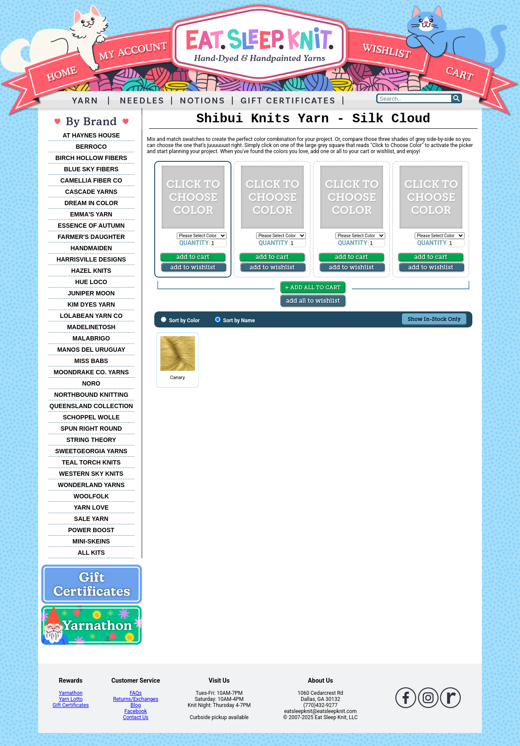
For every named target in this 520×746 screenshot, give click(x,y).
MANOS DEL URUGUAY (91, 349)
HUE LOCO (91, 281)
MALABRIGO (91, 338)
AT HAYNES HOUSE (91, 135)
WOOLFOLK (91, 496)
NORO (91, 383)
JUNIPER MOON (91, 293)
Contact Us (136, 717)
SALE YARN (91, 518)
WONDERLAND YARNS (91, 484)
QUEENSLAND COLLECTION (91, 405)
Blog (135, 705)
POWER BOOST (91, 530)
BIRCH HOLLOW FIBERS (91, 157)
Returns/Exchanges (135, 699)
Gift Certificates (70, 705)
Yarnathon (71, 693)
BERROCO (91, 146)
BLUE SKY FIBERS (91, 169)
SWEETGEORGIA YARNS (91, 451)
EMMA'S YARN (91, 214)
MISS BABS (91, 360)
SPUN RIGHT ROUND (91, 428)
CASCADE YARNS (91, 191)
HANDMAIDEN (91, 248)
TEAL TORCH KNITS (91, 462)
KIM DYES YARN (91, 304)
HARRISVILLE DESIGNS (91, 259)
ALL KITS (91, 552)
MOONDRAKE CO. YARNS (91, 372)
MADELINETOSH (91, 327)
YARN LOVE (91, 507)
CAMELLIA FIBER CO (91, 180)
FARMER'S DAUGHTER (91, 236)
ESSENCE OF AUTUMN (91, 225)
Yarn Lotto (71, 699)
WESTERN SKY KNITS (91, 473)
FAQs (136, 693)
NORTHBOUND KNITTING (91, 394)
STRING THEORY (91, 439)
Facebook (135, 711)
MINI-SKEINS (91, 541)
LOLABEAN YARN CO (91, 315)
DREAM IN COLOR (91, 203)
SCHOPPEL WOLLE (91, 417)
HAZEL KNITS (91, 270)
